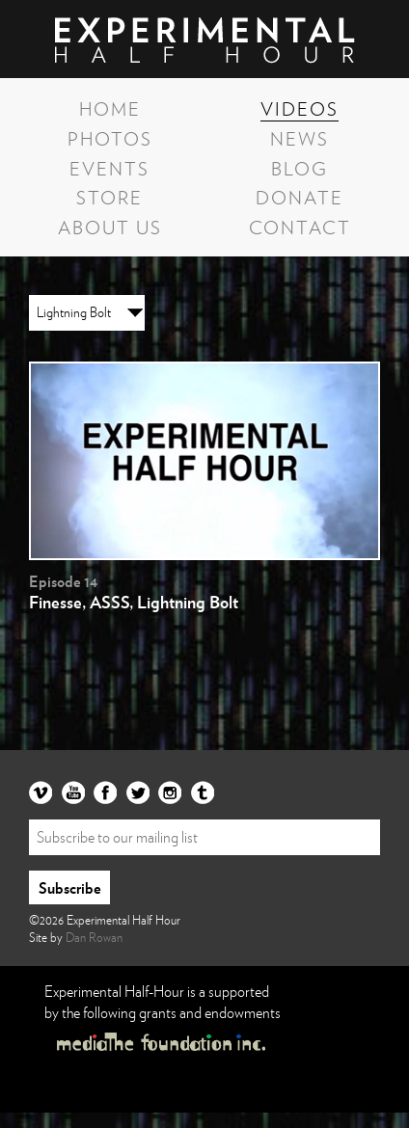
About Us (110, 226)
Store (109, 196)
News (299, 137)
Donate (299, 196)
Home (110, 108)
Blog (299, 167)
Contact (300, 226)
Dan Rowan (94, 937)
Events (109, 167)
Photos (110, 137)
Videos (299, 108)
